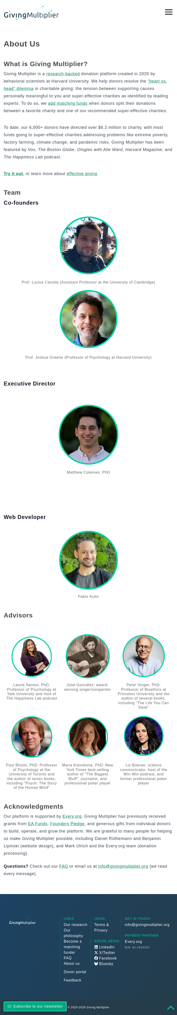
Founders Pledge (67, 823)
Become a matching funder (73, 946)
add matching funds (68, 103)
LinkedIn (104, 947)
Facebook (105, 958)
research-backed (63, 73)
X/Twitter (104, 953)
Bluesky (103, 964)
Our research (75, 925)
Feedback (72, 980)
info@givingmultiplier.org (123, 866)
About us (72, 964)
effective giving (82, 173)
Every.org (72, 816)
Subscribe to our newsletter (35, 1006)
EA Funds (37, 823)
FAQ (63, 866)
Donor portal (75, 972)
